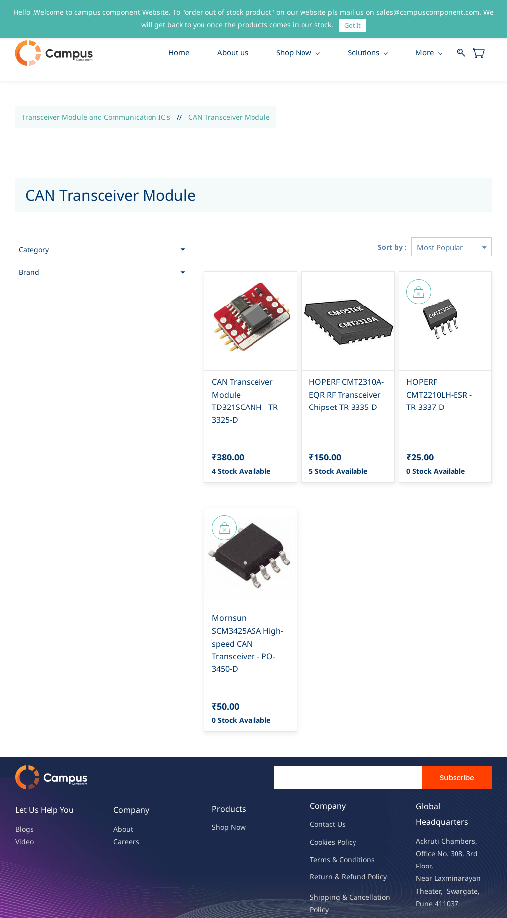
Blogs (24, 792)
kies (328, 804)
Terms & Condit (335, 821)
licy (350, 804)
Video (24, 804)
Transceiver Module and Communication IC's (96, 117)
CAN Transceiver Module (229, 117)
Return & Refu (333, 839)
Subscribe (457, 740)
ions (368, 821)
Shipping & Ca (333, 860)
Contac (321, 787)
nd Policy (372, 839)
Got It (352, 25)
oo (318, 804)
